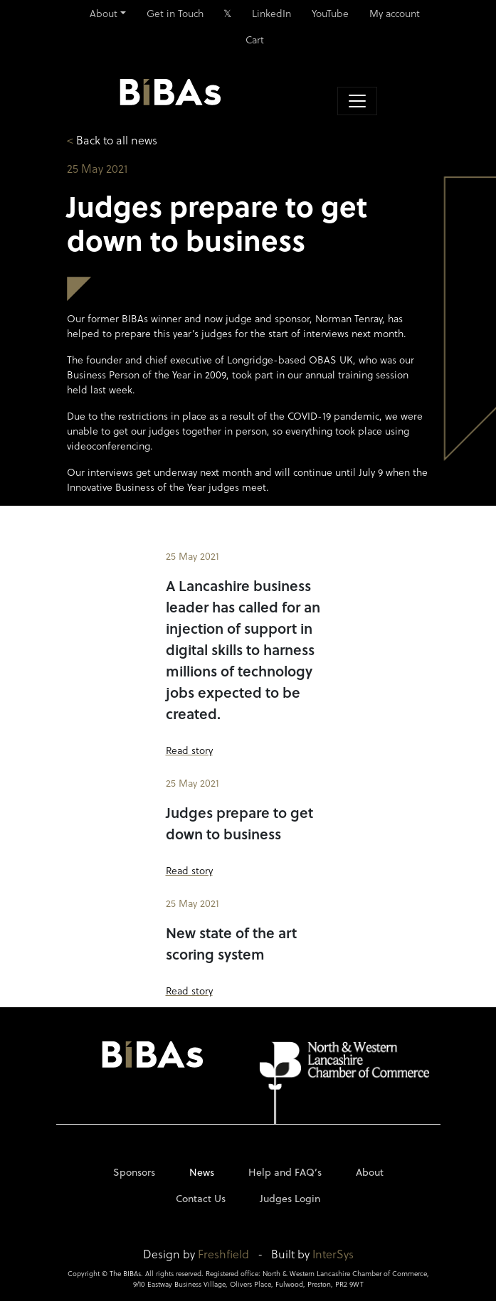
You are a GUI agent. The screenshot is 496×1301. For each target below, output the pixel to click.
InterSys (333, 1254)
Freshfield (223, 1254)
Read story (189, 750)
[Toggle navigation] (357, 101)
